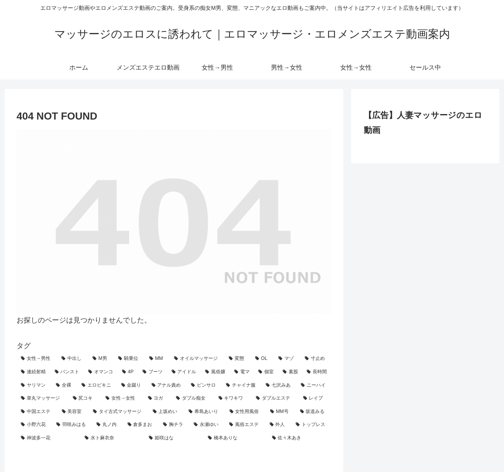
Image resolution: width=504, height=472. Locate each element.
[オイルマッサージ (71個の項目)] (197, 359)
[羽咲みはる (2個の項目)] (72, 425)
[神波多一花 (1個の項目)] (48, 438)
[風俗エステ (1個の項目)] (245, 425)
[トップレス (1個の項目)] (311, 425)
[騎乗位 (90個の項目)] (129, 359)
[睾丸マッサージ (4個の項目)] (42, 398)
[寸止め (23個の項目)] (316, 359)
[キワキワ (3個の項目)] (233, 398)
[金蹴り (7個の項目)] (132, 385)
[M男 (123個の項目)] (101, 359)
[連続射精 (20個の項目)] (33, 372)
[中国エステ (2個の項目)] (37, 412)
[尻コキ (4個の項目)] (85, 398)
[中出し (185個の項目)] (72, 359)
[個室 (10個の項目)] (266, 372)
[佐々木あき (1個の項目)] (300, 438)
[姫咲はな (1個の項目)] (174, 438)
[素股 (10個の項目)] (290, 372)
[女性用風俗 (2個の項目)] (245, 412)
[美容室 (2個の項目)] (73, 412)
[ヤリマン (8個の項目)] (34, 385)
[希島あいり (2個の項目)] (204, 412)
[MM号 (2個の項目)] (281, 412)
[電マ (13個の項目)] (242, 372)
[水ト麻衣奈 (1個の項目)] (112, 438)
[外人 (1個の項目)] (278, 425)
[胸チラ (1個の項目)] (174, 425)
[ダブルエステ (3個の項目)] (275, 398)
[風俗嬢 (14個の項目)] (215, 372)
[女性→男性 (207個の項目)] (36, 359)
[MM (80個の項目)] (157, 359)
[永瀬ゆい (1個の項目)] (207, 425)
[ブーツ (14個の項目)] (153, 372)
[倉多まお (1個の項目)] (141, 425)
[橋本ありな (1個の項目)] (235, 438)
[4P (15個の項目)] (128, 372)
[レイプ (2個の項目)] (315, 398)
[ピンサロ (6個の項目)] (204, 385)
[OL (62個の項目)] (262, 359)
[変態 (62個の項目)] (237, 359)
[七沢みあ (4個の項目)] (279, 385)
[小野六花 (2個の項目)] (34, 425)
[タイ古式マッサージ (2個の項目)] (118, 412)
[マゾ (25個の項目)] (287, 359)
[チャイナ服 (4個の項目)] (241, 385)
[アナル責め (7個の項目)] (167, 385)
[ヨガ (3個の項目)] (158, 398)
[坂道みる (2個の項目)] (313, 412)
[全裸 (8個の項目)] (64, 385)
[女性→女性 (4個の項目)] (122, 398)
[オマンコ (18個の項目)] (101, 372)
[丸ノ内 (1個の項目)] (107, 425)
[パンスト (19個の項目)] (67, 372)
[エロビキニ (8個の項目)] (97, 385)
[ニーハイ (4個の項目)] (314, 385)
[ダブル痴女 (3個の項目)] (192, 398)
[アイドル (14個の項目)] (184, 372)
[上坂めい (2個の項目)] (166, 412)
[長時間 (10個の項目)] (317, 372)
